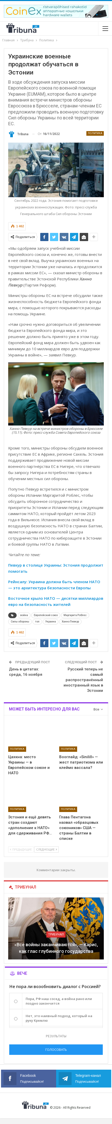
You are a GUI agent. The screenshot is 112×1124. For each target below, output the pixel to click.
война (24, 615)
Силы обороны (20, 621)
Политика (95, 133)
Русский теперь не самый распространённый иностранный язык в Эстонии (83, 680)
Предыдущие (21, 849)
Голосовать (56, 1049)
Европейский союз (46, 615)
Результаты (56, 1036)
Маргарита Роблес (75, 615)
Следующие (46, 849)
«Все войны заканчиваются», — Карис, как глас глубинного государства (56, 948)
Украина (50, 621)
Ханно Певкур (70, 621)
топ (37, 621)
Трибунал (56, 934)
